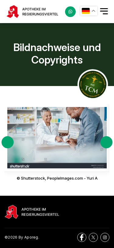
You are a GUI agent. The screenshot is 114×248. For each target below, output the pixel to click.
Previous (8, 142)
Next (106, 142)
